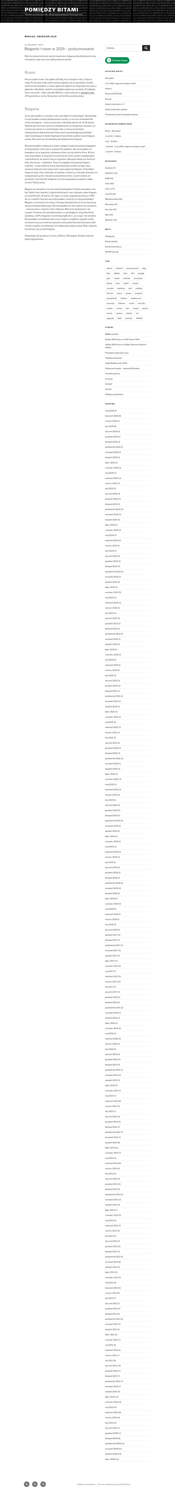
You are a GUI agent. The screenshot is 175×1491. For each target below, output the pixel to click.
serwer (110, 308)
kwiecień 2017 (111, 976)
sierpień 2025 (111, 457)
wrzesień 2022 (111, 639)
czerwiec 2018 (111, 904)
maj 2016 (109, 1033)
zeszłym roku (87, 92)
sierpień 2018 (111, 893)
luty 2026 (109, 426)
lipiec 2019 (110, 836)
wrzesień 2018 (111, 888)
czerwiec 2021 (111, 717)
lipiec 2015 (110, 1085)
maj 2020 (109, 784)
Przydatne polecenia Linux (117, 353)
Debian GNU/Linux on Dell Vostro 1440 (122, 339)
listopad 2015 (111, 1064)
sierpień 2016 (111, 1018)
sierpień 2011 (111, 1329)
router (131, 303)
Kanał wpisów (111, 241)
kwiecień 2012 (111, 1288)
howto (117, 278)
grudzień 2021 (111, 685)
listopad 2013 (111, 1189)
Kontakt (108, 384)
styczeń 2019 (111, 867)
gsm (109, 278)
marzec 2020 (111, 795)
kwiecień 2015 (111, 1101)
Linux (107, 189)
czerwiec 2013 (111, 1215)
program (138, 293)
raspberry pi (136, 298)
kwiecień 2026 (111, 416)
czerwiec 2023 (111, 592)
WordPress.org (111, 252)
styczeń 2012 (111, 1303)
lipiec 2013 (110, 1210)
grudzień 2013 (111, 1184)
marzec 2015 (111, 1106)
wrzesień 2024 (111, 514)
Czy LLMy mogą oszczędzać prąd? (120, 83)
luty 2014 (109, 1173)
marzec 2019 (111, 857)
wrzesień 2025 (111, 452)
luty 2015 (109, 1111)
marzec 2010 (111, 1417)
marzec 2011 (111, 1355)
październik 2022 (112, 634)
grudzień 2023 (111, 561)
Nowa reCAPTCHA (113, 93)
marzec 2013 (111, 1230)
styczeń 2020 (111, 805)
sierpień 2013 (111, 1205)
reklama (121, 303)
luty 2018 (109, 924)
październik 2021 (112, 696)
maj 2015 (109, 1096)
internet (126, 278)
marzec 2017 (111, 981)
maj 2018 (109, 909)
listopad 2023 (111, 566)
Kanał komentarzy (113, 246)
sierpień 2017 (111, 955)
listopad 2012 (111, 1251)
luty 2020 (109, 800)
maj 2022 (109, 660)
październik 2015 (112, 1070)
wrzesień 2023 (111, 577)
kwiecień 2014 (111, 1163)
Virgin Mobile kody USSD (116, 363)
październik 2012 (112, 1256)
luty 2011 (109, 1360)
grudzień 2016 (111, 997)
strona (109, 313)
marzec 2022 (111, 670)
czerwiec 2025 (111, 468)
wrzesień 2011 (111, 1324)
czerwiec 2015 (111, 1090)
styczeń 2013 (111, 1241)
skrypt (135, 308)
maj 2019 (109, 846)
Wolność (109, 220)
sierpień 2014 (111, 1142)
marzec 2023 (111, 608)
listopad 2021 (111, 691)
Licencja (109, 379)
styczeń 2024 (111, 556)
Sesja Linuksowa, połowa (116, 109)
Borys (107, 131)
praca (119, 293)
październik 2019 (112, 820)
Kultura (108, 88)
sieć (127, 308)
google (141, 273)
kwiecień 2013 (111, 1225)
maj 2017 (109, 971)
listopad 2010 (111, 1376)
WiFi (120, 318)
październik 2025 (113, 447)
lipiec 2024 (110, 525)
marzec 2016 (111, 1044)
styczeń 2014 (111, 1179)
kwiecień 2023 (111, 602)
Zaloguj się (110, 236)
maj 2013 (109, 1220)
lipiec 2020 (110, 774)
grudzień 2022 (111, 623)
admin (109, 268)
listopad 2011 (111, 1314)
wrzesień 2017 (111, 950)
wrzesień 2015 (111, 1075)
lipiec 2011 (110, 1334)
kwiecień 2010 (111, 1412)
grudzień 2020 (111, 748)
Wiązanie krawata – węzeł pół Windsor (122, 368)
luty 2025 (109, 488)
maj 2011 (109, 1345)
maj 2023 (109, 597)
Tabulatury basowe (113, 358)
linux (118, 283)
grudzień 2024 (111, 499)
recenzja (110, 303)
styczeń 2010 (111, 1428)
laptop (109, 283)
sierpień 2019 (111, 831)
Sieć (107, 214)
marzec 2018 (111, 919)
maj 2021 (109, 722)
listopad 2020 (111, 753)
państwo (121, 288)
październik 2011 (112, 1319)
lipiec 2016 (110, 1023)
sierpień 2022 (111, 644)
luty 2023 (109, 613)
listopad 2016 (111, 1002)
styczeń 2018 (111, 930)
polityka (139, 288)
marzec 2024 (111, 545)
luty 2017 (109, 987)
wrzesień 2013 (111, 1199)
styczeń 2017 (111, 992)
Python (124, 298)
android (119, 268)
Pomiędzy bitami (52, 10)
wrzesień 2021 (111, 701)
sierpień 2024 (111, 519)
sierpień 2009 (111, 1454)
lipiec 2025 (110, 462)
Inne (107, 183)
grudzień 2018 (111, 872)
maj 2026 (109, 411)
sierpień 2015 (111, 1080)
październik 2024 (113, 509)
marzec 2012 (111, 1293)
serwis (119, 308)
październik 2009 (113, 1443)
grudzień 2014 (111, 1122)
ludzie (126, 283)
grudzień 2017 (111, 935)
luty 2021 (109, 737)
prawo (128, 293)
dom (125, 273)
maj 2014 (109, 1158)
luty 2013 (109, 1236)
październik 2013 (112, 1194)
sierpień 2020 (111, 769)
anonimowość (132, 268)
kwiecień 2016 (111, 1038)
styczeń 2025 (111, 494)
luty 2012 (109, 1298)
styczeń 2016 (111, 1054)
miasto (135, 283)
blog (144, 268)
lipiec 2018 (110, 898)
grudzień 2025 (111, 436)
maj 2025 (109, 473)
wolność (129, 318)
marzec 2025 (111, 483)
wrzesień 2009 (112, 1449)
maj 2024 (109, 535)
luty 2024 (109, 551)
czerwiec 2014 (111, 1153)
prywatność (112, 298)
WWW (139, 318)
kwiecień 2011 (111, 1350)
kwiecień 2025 (111, 478)
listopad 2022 (111, 628)
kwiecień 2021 (111, 727)
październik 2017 (112, 945)
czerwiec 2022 (111, 654)
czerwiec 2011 (111, 1340)
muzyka (110, 288)
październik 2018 (112, 883)
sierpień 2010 (111, 1391)
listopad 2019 (111, 815)
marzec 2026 (111, 421)
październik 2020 (113, 758)
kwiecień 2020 (111, 789)
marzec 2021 (111, 732)
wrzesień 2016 (111, 1013)
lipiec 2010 (110, 1397)
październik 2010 (113, 1381)
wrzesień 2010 (111, 1386)
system (119, 313)
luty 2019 (109, 862)
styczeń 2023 (111, 618)
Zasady (108, 389)
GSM (107, 178)
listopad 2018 (111, 878)
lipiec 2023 (110, 587)
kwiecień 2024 (111, 540)
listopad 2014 (111, 1127)
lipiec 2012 (110, 1272)
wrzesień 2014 (111, 1137)
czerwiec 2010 (111, 1402)
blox (108, 273)
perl (130, 288)
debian (117, 273)
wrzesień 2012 (111, 1262)
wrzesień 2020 (111, 763)
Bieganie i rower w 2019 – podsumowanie (59, 49)
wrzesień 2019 (111, 826)
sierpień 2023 (111, 582)
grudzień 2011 (111, 1308)
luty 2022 (109, 675)
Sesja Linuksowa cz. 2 (114, 104)
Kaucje (108, 99)
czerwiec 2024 (111, 530)
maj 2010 (109, 1407)
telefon (129, 313)
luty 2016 (109, 1049)
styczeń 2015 (111, 1116)
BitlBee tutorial (111, 334)
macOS (108, 194)
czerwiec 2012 (111, 1277)
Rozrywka (109, 78)
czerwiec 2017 (111, 966)
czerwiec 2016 (111, 1028)
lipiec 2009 (110, 1459)
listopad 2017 (111, 940)
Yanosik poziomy (112, 373)
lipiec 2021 (110, 711)
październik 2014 (112, 1132)
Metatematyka (111, 199)
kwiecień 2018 (111, 914)
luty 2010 (109, 1423)
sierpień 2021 (111, 706)
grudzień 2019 (111, 810)
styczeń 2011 (111, 1365)
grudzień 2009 (111, 1433)
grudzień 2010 (111, 1371)
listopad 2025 (111, 442)
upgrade (110, 318)
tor (137, 313)
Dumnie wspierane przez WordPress (114, 1484)
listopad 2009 (111, 1438)
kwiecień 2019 (111, 852)
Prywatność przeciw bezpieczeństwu (121, 114)
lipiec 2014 (110, 1147)
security (141, 303)
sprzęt (145, 308)
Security (108, 209)
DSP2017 (109, 173)
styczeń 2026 (111, 431)
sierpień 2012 (111, 1267)
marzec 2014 (111, 1168)
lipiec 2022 (110, 649)
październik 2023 (113, 571)
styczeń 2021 (111, 743)
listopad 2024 (111, 504)
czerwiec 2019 (111, 841)
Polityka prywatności (114, 394)
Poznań (110, 293)
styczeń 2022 (111, 680)
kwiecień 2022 (111, 665)
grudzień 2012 (111, 1246)
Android (108, 168)
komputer (138, 278)
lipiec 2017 (110, 961)
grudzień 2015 (111, 1059)
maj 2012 (109, 1282)
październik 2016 (112, 1007)
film (133, 273)
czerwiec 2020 (112, 779)
